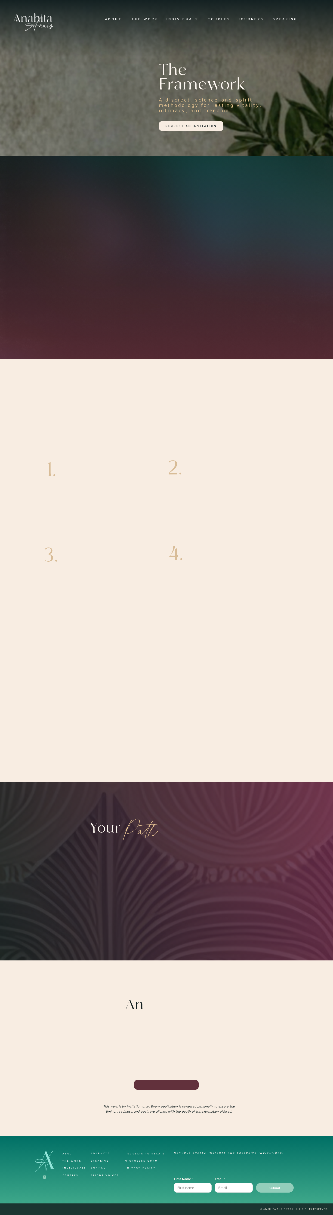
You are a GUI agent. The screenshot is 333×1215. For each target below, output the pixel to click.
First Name (183, 1179)
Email (220, 1179)
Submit (274, 1188)
